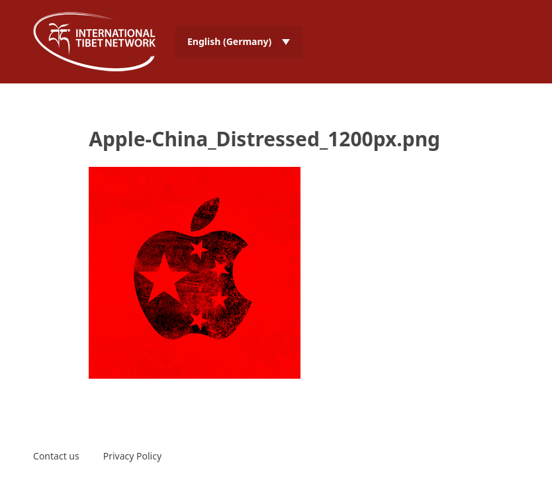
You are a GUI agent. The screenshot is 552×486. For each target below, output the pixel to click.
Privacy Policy (132, 456)
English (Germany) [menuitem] (229, 41)
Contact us (56, 456)
